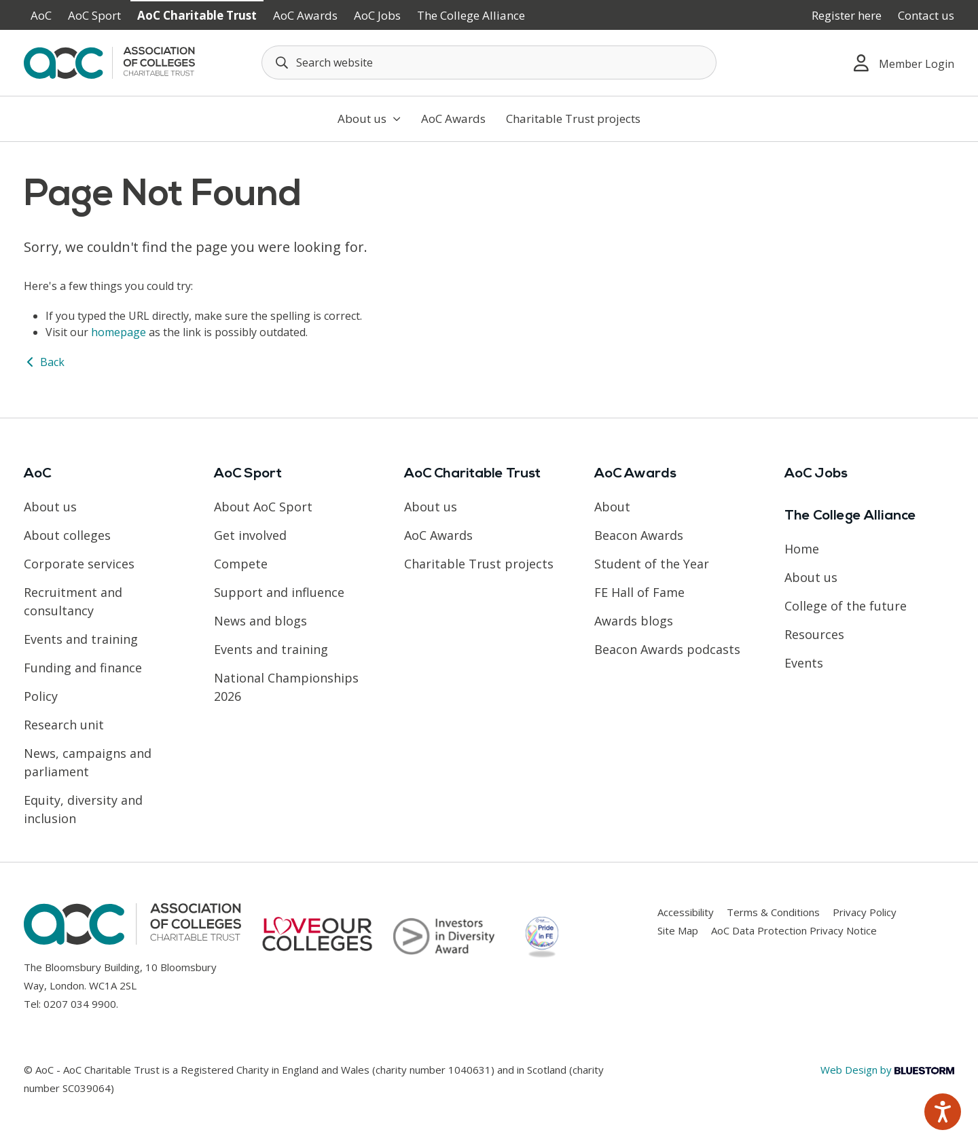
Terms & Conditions (773, 912)
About (612, 506)
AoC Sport (94, 15)
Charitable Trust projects (573, 118)
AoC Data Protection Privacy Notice (794, 930)
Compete (241, 564)
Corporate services (79, 564)
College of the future (845, 606)
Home (801, 549)
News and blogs (260, 621)
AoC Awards (305, 15)
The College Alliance (471, 15)
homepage (118, 332)
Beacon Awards (638, 535)
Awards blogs (633, 621)
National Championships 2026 (286, 687)
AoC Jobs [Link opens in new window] (377, 15)
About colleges (67, 535)
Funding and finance (83, 667)
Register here (847, 15)
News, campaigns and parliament (87, 762)
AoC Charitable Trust (197, 15)
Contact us (926, 15)
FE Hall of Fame (639, 592)
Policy (41, 696)
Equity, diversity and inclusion (83, 809)
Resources (814, 634)
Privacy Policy (864, 912)
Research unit (64, 724)
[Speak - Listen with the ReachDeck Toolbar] (942, 1111)
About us (369, 118)
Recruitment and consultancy (73, 601)
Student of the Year (651, 564)
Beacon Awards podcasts (667, 649)
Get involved (250, 535)
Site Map (677, 930)
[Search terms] (489, 62)
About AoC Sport (263, 506)
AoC (41, 15)
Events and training (81, 639)
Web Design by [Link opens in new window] (887, 1069)
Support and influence (279, 592)
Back (44, 362)
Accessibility (685, 912)
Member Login (904, 62)
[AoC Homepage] (109, 61)
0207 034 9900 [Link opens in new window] (79, 1004)
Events (803, 663)
